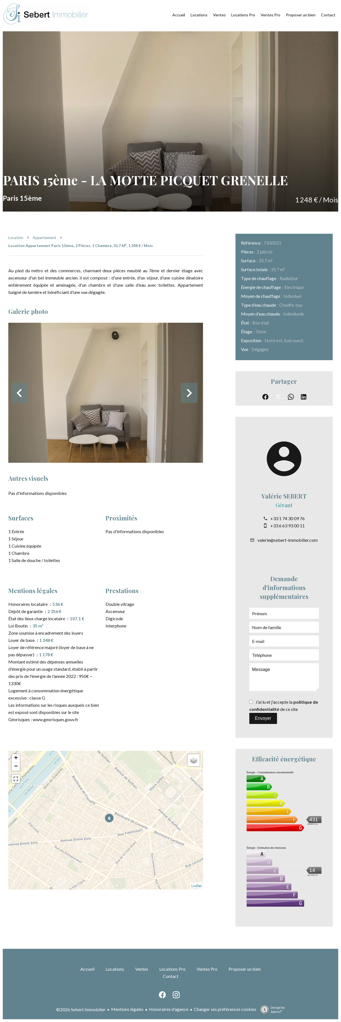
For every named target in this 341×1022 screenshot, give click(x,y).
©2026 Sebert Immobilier (81, 1009)
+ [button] (16, 758)
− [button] (16, 766)
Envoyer (263, 718)
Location (15, 237)
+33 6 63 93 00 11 (287, 525)
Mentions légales (127, 1009)
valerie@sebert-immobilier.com (287, 540)
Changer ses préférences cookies (225, 1009)
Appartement (44, 237)
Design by (271, 1009)
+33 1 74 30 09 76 (287, 518)
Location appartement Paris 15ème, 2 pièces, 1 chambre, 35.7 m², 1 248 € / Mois (80, 245)
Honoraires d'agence (168, 1009)
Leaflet (196, 886)
